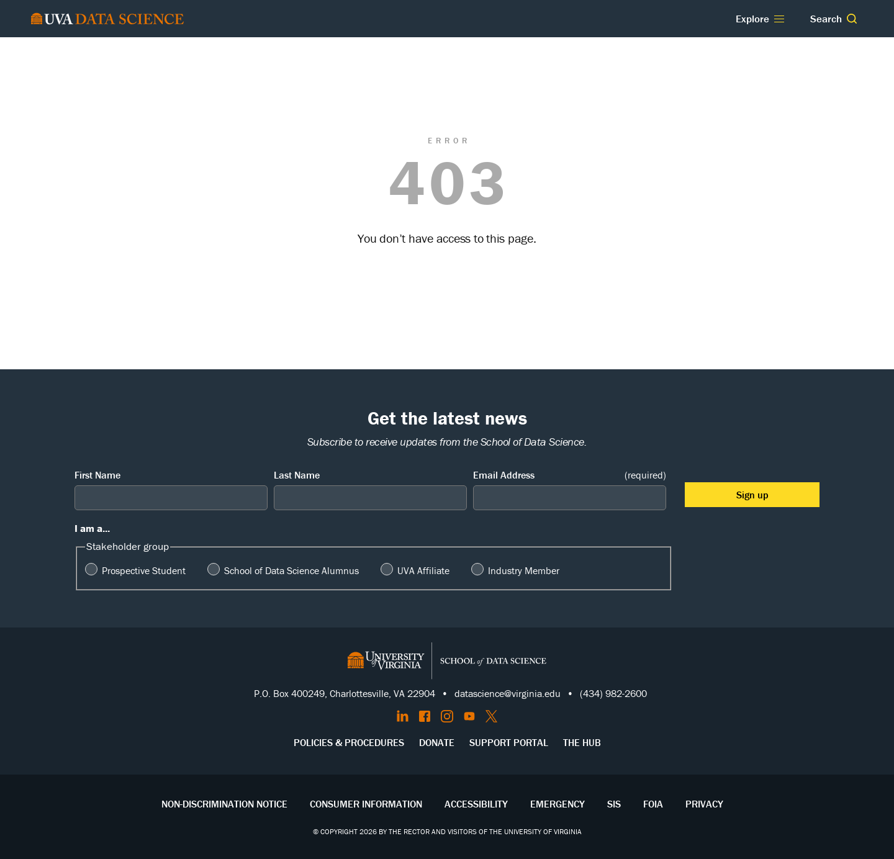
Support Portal (508, 742)
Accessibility (476, 804)
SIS (614, 804)
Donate (436, 742)
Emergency (557, 804)
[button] (852, 19)
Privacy (704, 804)
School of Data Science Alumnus (291, 570)
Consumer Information (366, 804)
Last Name (297, 475)
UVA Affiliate (423, 570)
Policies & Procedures (349, 742)
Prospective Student (144, 570)
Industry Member (523, 570)
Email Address (569, 475)
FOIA (653, 804)
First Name (97, 475)
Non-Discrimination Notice (224, 804)
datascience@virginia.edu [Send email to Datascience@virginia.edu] (507, 693)
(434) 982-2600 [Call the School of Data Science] (613, 693)
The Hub (582, 742)
